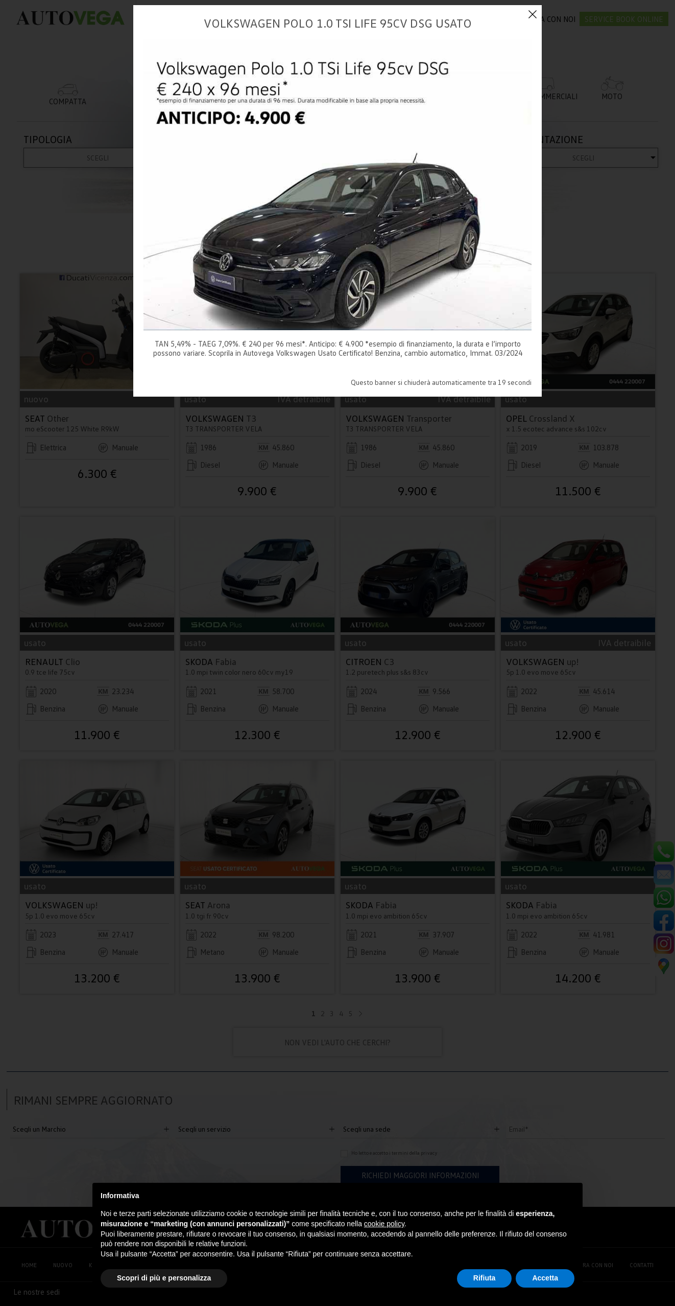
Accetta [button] (545, 1278)
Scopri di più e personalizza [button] (164, 1278)
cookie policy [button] (384, 1224)
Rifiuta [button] (484, 1278)
